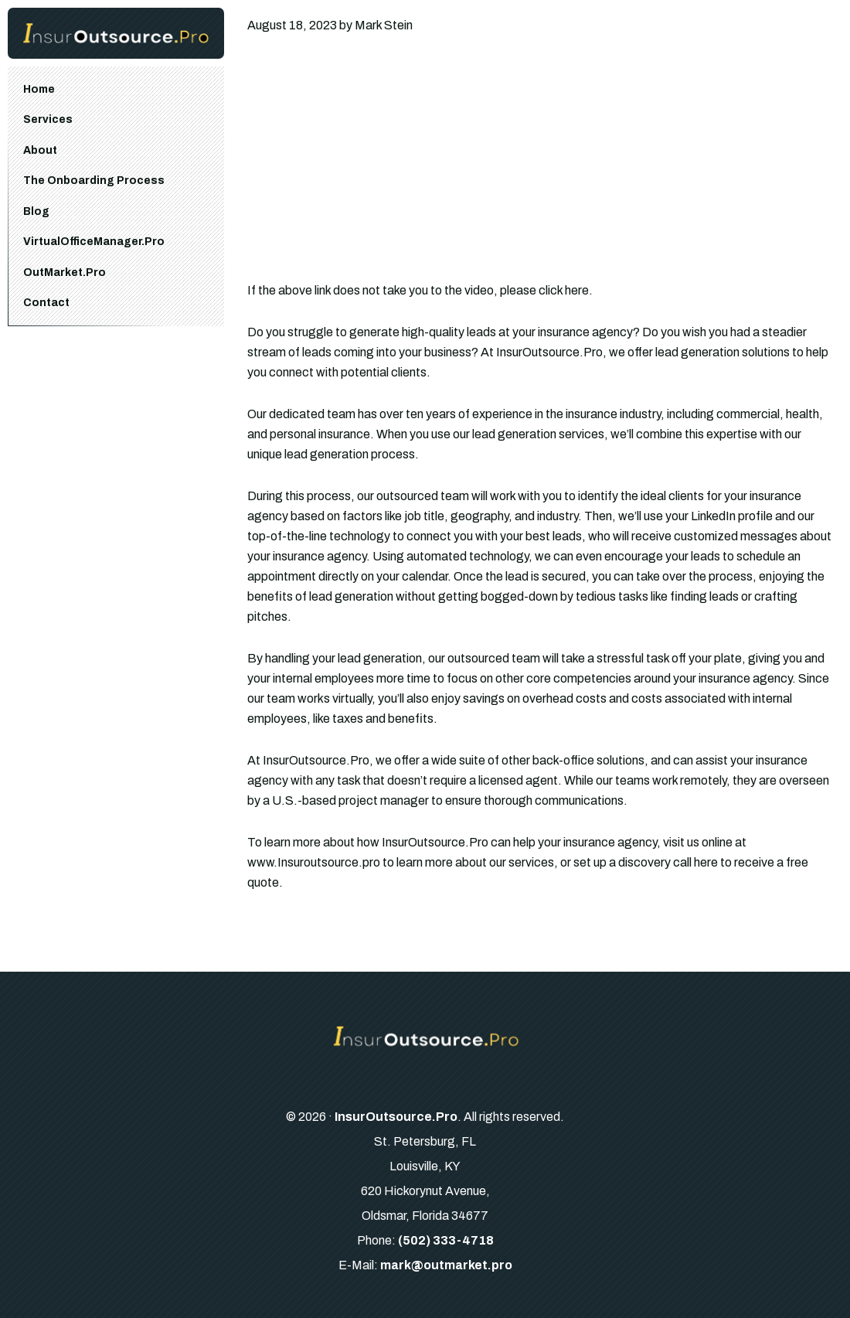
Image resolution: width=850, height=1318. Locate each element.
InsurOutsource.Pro (396, 1116)
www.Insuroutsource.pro (313, 862)
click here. (566, 290)
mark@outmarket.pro (446, 1265)
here (706, 862)
